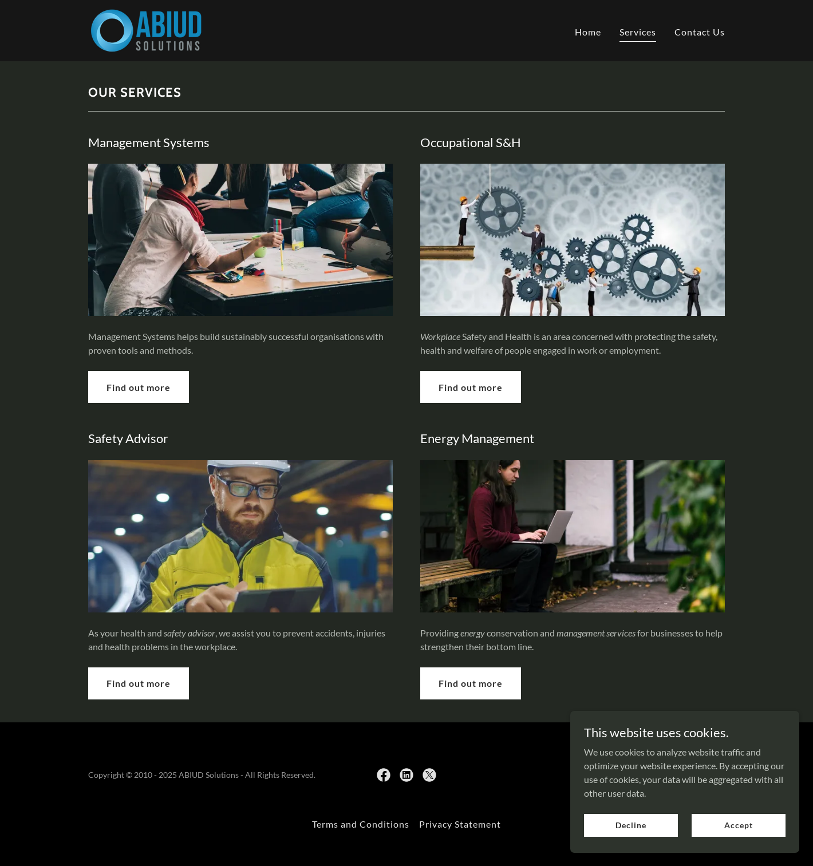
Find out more (138, 387)
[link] (146, 29)
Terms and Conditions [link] (360, 823)
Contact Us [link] (699, 31)
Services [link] (637, 31)
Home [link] (588, 31)
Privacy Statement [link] (460, 823)
